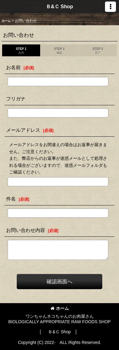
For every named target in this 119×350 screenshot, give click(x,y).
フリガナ (16, 98)
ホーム (60, 308)
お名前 (13, 67)
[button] (110, 7)
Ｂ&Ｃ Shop (59, 6)
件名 (11, 198)
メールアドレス (23, 130)
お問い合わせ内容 (25, 230)
